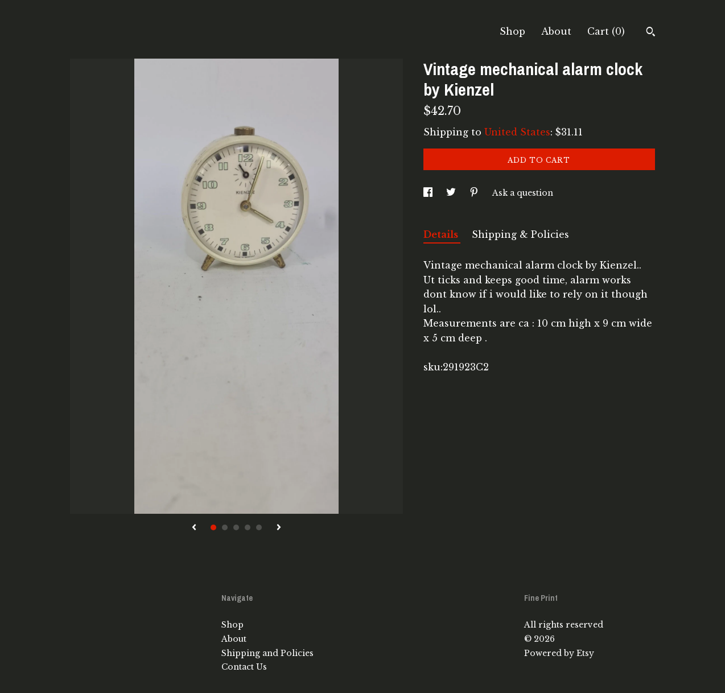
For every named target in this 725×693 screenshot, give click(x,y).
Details (441, 234)
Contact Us (244, 667)
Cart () (606, 31)
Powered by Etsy (559, 653)
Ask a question (522, 193)
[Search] (650, 33)
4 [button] (247, 527)
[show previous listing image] (194, 528)
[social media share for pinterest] (475, 193)
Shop (512, 31)
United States (517, 132)
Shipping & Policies (520, 234)
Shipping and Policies (267, 653)
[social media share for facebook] (429, 193)
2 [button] (225, 527)
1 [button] (213, 527)
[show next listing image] (279, 528)
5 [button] (259, 527)
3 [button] (236, 527)
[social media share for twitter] (452, 193)
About (556, 31)
